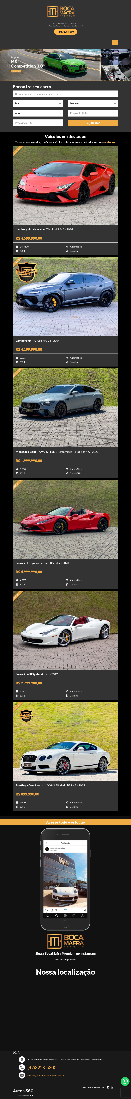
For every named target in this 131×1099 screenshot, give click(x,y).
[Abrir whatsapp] (125, 1081)
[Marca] (38, 103)
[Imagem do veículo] (65, 185)
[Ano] (38, 113)
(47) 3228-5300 (66, 31)
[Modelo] (93, 103)
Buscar (93, 123)
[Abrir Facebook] (108, 1087)
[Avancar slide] (124, 65)
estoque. (110, 142)
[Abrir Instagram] (112, 1087)
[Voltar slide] (6, 65)
